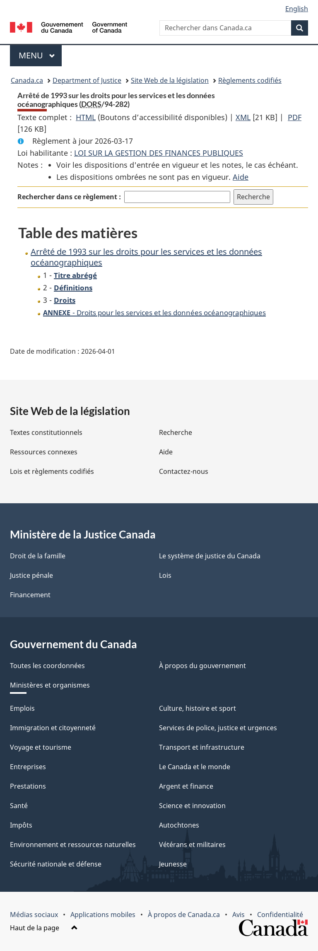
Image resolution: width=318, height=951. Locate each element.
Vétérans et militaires (192, 844)
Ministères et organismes (50, 685)
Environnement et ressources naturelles (73, 844)
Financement (30, 594)
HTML (86, 117)
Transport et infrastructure (201, 747)
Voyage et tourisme (40, 747)
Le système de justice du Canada (209, 555)
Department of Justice (87, 80)
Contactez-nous (183, 471)
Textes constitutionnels (46, 432)
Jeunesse (173, 864)
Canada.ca (27, 80)
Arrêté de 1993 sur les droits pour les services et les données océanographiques (146, 257)
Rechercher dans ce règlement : (69, 196)
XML (243, 117)
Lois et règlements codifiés (52, 471)
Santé (19, 805)
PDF (294, 117)
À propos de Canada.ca (184, 914)
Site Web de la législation (170, 80)
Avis (238, 914)
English (296, 8)
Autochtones (179, 825)
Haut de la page (44, 927)
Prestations (28, 786)
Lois (165, 575)
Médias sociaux (34, 914)
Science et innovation (192, 805)
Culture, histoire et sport (197, 708)
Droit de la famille (37, 555)
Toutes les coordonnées (47, 665)
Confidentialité (280, 914)
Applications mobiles (102, 914)
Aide (240, 177)
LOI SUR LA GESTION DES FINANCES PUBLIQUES (158, 153)
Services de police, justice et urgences (218, 727)
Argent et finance (186, 786)
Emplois (22, 708)
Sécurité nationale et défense (55, 864)
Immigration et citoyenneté (53, 727)
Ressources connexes (43, 451)
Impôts (21, 825)
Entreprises (28, 766)
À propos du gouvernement (202, 665)
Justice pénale (31, 575)
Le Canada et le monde (194, 766)
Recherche (175, 432)
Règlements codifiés (250, 80)
